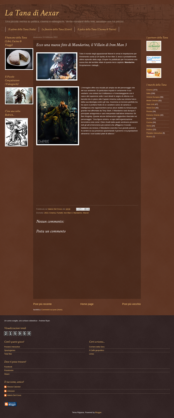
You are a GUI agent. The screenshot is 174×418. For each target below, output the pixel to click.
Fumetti (60, 213)
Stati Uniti (150, 104)
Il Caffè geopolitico (96, 350)
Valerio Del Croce (14, 395)
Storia (148, 126)
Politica (149, 129)
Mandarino (77, 213)
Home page (87, 304)
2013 (46, 213)
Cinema (52, 213)
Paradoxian (8, 370)
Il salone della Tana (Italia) (22, 29)
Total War (8, 354)
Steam (6, 374)
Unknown (11, 391)
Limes (91, 354)
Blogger (98, 412)
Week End (150, 108)
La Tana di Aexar (32, 12)
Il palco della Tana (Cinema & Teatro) (97, 29)
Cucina (149, 122)
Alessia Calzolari (14, 387)
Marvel (86, 213)
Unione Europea (153, 97)
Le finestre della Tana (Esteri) (57, 29)
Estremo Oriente (153, 115)
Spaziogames (9, 350)
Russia (149, 111)
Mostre (149, 119)
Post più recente (42, 304)
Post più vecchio (131, 304)
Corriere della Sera (96, 347)
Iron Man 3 (68, 213)
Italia (148, 93)
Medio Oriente (152, 101)
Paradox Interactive (154, 133)
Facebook (8, 367)
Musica (149, 137)
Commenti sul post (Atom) (51, 310)
